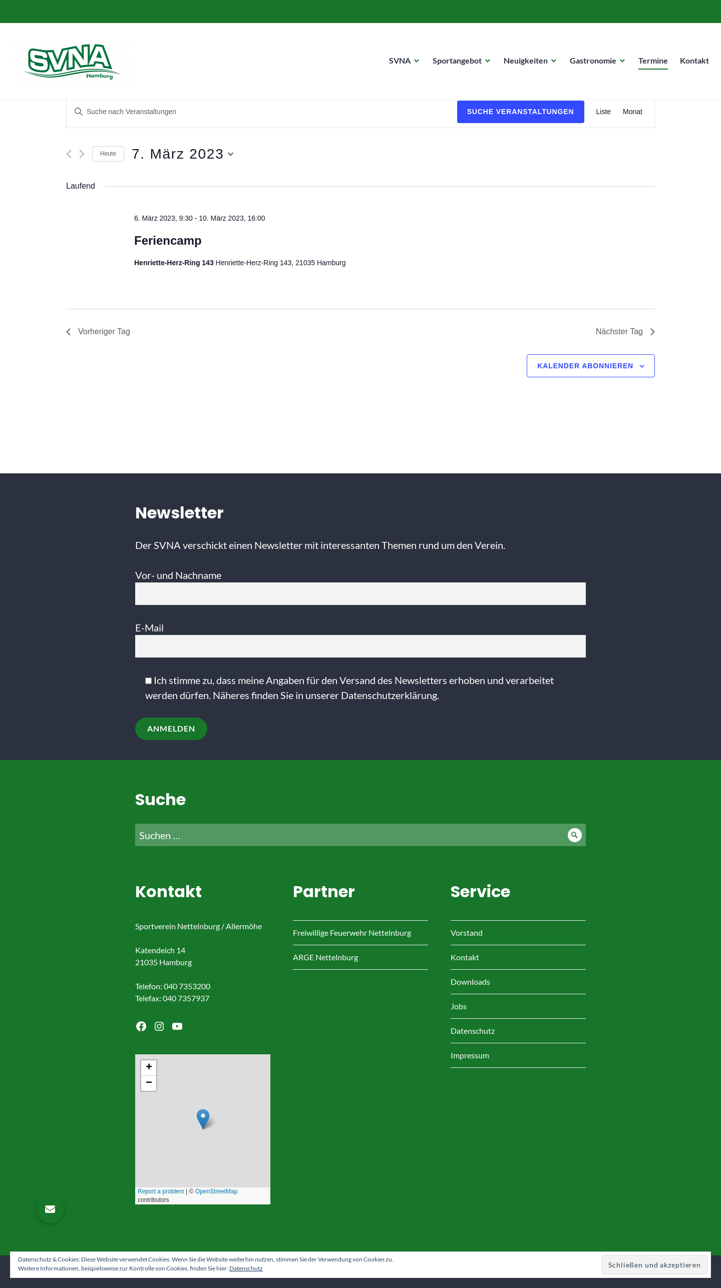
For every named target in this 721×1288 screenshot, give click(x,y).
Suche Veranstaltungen (520, 112)
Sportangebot (454, 63)
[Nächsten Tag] (82, 154)
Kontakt (691, 63)
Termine (650, 63)
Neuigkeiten (523, 63)
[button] (50, 1209)
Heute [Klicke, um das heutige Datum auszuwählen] (108, 153)
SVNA (397, 63)
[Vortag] (69, 154)
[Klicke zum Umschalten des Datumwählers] (182, 154)
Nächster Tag (625, 331)
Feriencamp (168, 240)
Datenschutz (473, 1030)
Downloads (470, 981)
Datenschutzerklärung (389, 695)
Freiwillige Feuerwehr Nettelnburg (352, 932)
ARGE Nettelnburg (325, 957)
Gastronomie (590, 63)
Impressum (470, 1055)
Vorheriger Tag (98, 331)
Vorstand (467, 932)
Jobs (459, 1006)
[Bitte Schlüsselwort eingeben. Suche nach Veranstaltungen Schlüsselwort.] (262, 112)
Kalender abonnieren (585, 366)
